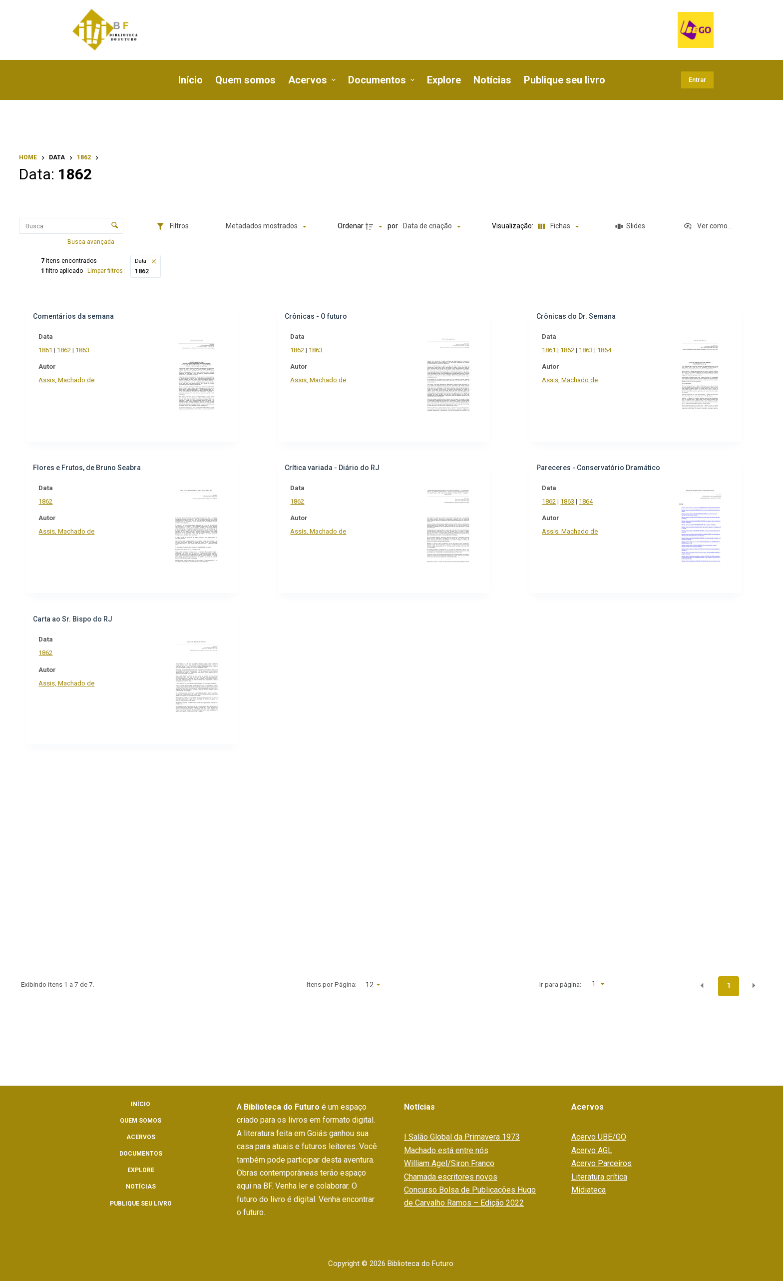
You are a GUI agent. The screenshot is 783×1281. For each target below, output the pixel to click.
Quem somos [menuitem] (245, 80)
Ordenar (353, 226)
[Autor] (83, 512)
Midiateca (588, 1190)
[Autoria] (83, 812)
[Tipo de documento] (83, 558)
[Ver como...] (708, 226)
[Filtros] (175, 226)
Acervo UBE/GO (598, 1137)
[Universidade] (83, 919)
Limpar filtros (251, 270)
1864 (643, 350)
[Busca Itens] (73, 226)
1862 (205, 350)
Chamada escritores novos (450, 1177)
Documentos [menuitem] (382, 80)
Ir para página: (586, 984)
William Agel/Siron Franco (449, 1163)
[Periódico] (83, 946)
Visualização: (514, 226)
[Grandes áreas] (83, 412)
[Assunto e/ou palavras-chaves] (83, 339)
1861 (186, 350)
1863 (223, 350)
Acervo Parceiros (601, 1163)
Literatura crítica (599, 1177)
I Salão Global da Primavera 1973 (462, 1137)
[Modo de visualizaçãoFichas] (558, 226)
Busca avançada (95, 241)
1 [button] (729, 986)
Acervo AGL (591, 1150)
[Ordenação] (433, 226)
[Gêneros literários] (83, 439)
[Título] (83, 630)
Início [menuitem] (190, 80)
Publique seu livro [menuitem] (564, 80)
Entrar (697, 79)
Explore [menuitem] (444, 80)
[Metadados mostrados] (268, 226)
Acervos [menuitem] (313, 80)
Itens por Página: (408, 984)
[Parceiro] (83, 705)
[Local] (83, 839)
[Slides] (631, 226)
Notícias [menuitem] (492, 80)
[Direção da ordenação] (377, 226)
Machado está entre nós (446, 1150)
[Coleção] (83, 366)
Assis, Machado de (207, 380)
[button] (300, 261)
